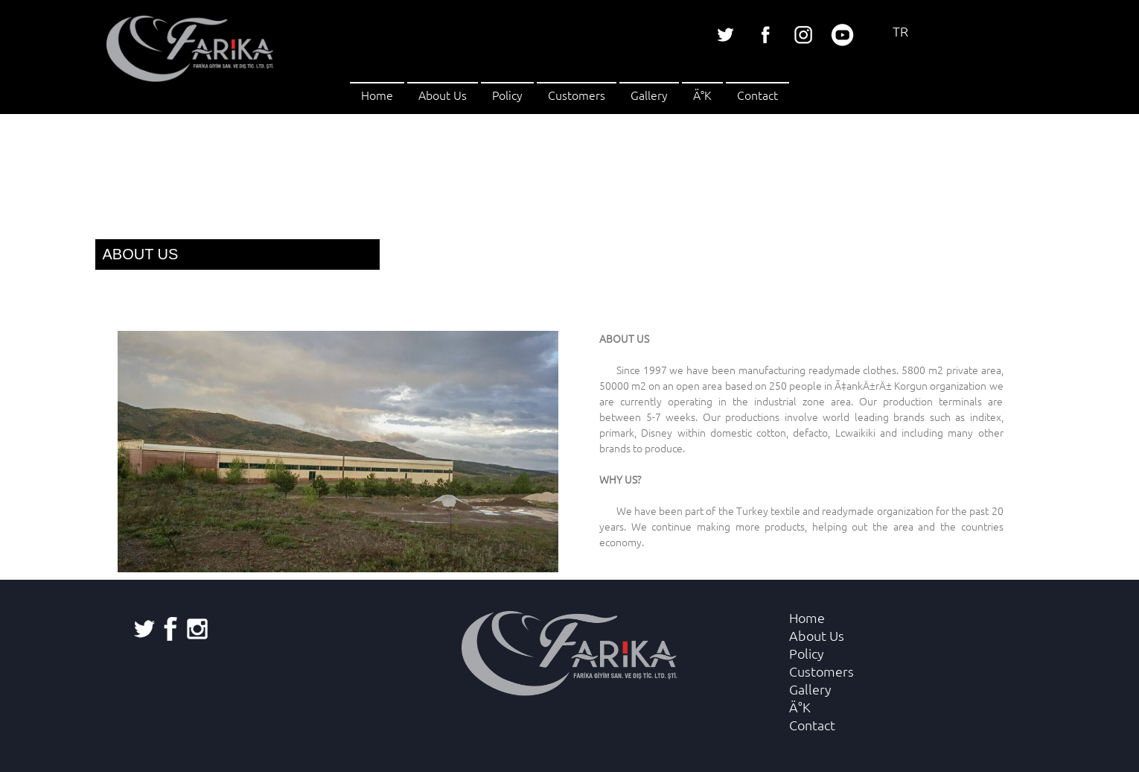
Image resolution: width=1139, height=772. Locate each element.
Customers (576, 94)
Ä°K (702, 94)
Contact (757, 94)
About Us (442, 94)
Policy (507, 94)
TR (900, 30)
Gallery (649, 94)
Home (377, 94)
